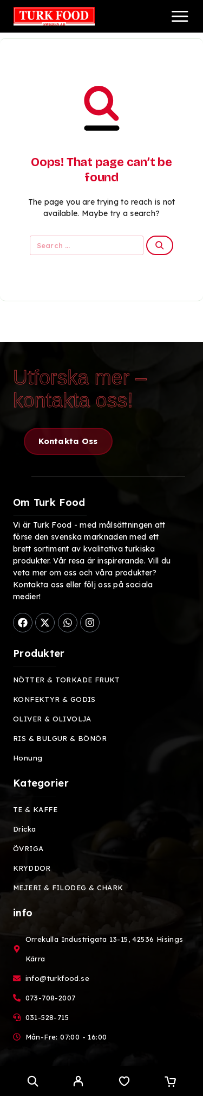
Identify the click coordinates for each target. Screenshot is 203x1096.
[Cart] (170, 1082)
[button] (68, 441)
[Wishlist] (124, 1082)
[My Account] (78, 1082)
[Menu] (179, 16)
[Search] (32, 1081)
